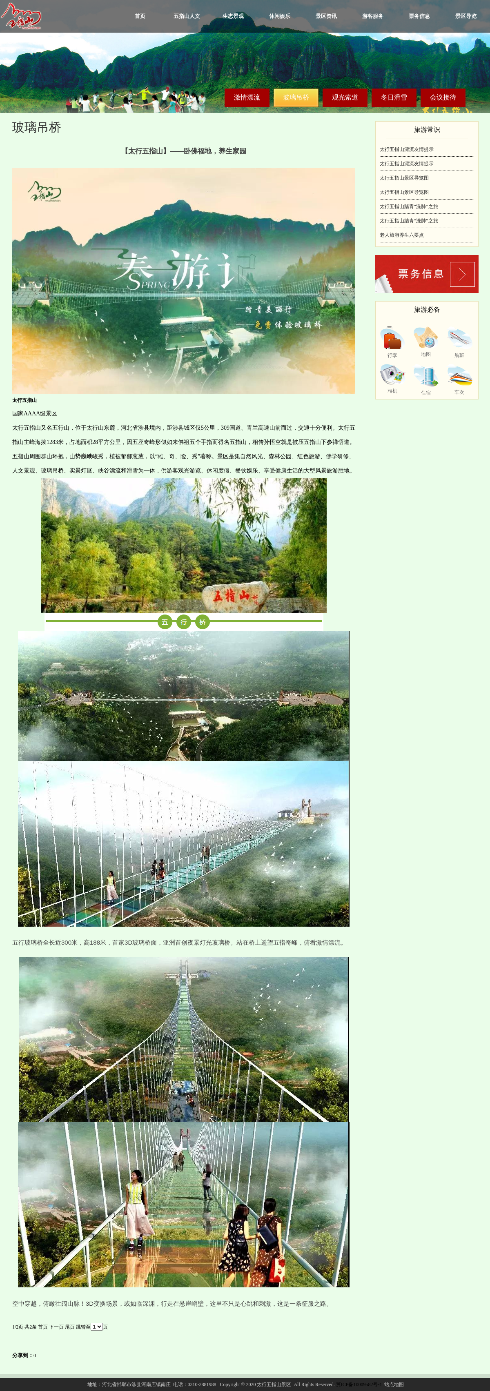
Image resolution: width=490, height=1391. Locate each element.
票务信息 (419, 16)
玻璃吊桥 (296, 97)
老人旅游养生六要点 (402, 235)
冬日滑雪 (394, 97)
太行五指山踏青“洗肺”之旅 (409, 206)
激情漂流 (247, 97)
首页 (140, 16)
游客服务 (372, 16)
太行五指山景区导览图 (404, 178)
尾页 (70, 1327)
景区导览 (466, 16)
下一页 (56, 1327)
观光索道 (345, 97)
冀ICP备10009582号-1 (359, 1384)
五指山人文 (187, 16)
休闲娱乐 (279, 16)
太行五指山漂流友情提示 (407, 149)
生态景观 (233, 16)
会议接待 (443, 97)
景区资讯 (326, 16)
